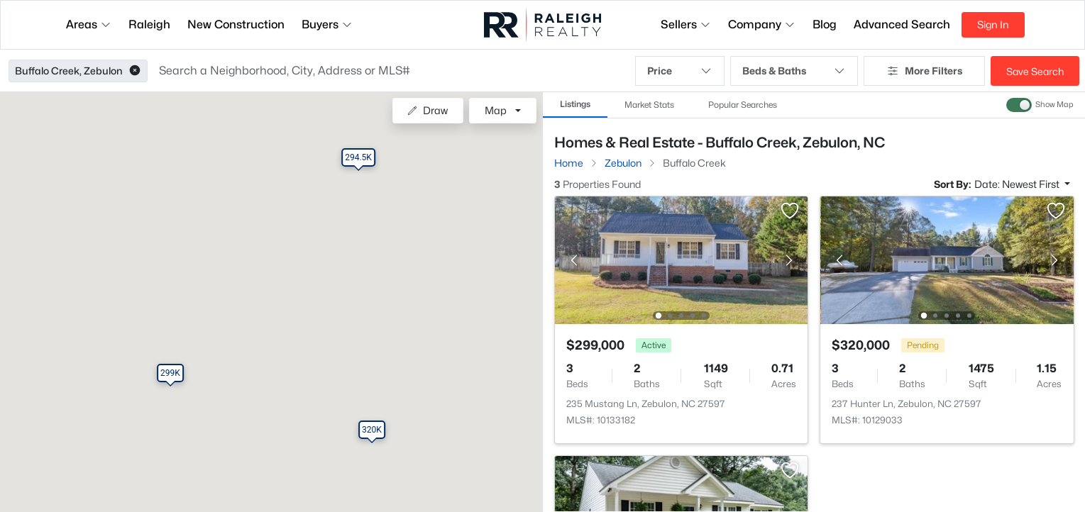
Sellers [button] (686, 24)
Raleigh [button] (149, 24)
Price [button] (679, 71)
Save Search (1035, 71)
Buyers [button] (327, 24)
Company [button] (761, 24)
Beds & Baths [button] (794, 71)
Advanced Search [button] (902, 24)
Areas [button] (88, 24)
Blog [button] (825, 24)
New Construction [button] (236, 24)
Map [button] (496, 110)
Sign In (993, 24)
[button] (134, 71)
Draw (427, 110)
